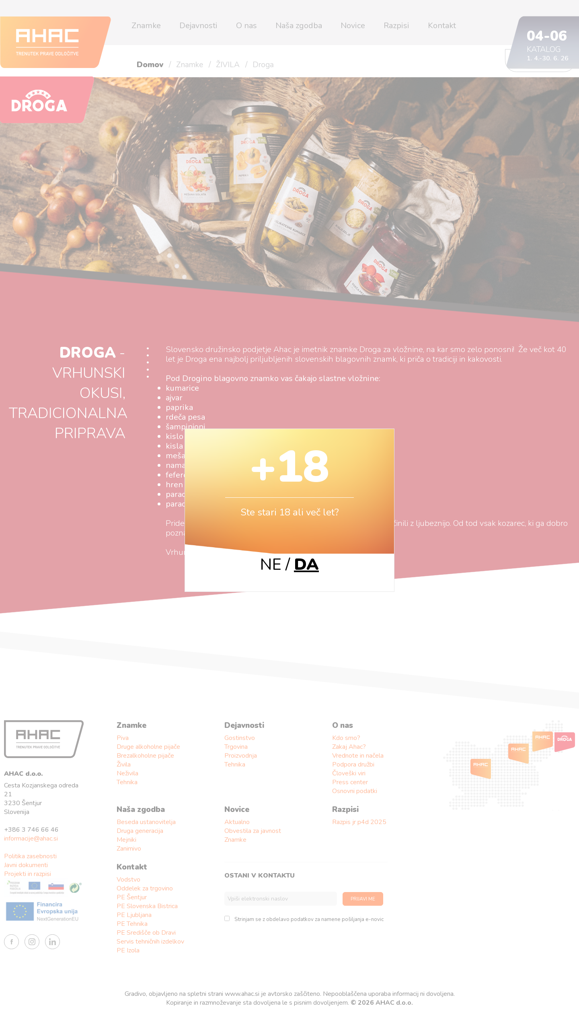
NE (270, 564)
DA (306, 564)
